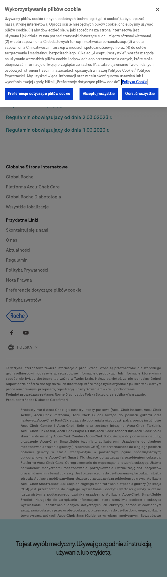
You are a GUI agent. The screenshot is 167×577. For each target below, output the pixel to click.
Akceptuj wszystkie (99, 88)
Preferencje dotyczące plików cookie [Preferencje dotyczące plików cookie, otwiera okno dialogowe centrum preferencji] (39, 88)
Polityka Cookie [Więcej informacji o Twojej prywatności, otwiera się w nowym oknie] (134, 76)
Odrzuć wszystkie (140, 88)
